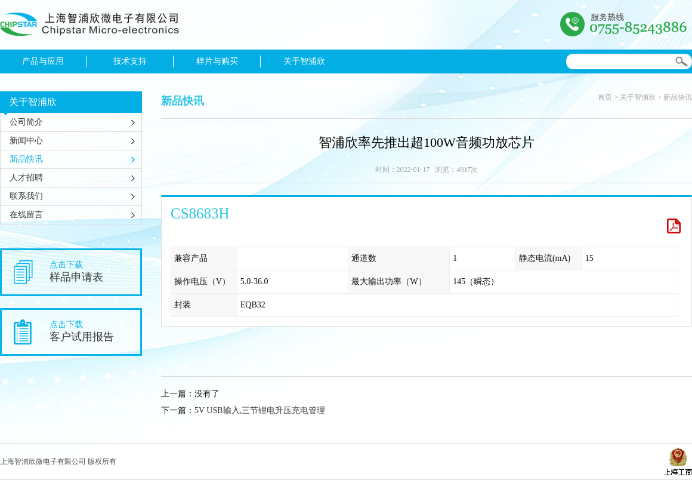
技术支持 (130, 61)
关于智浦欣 (304, 61)
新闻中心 (26, 140)
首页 (605, 97)
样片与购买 (217, 61)
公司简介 (26, 122)
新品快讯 (26, 159)
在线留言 (26, 214)
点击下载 (95, 272)
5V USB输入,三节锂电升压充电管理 (259, 410)
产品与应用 (43, 61)
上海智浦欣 (89, 27)
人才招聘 (26, 177)
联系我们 (26, 196)
